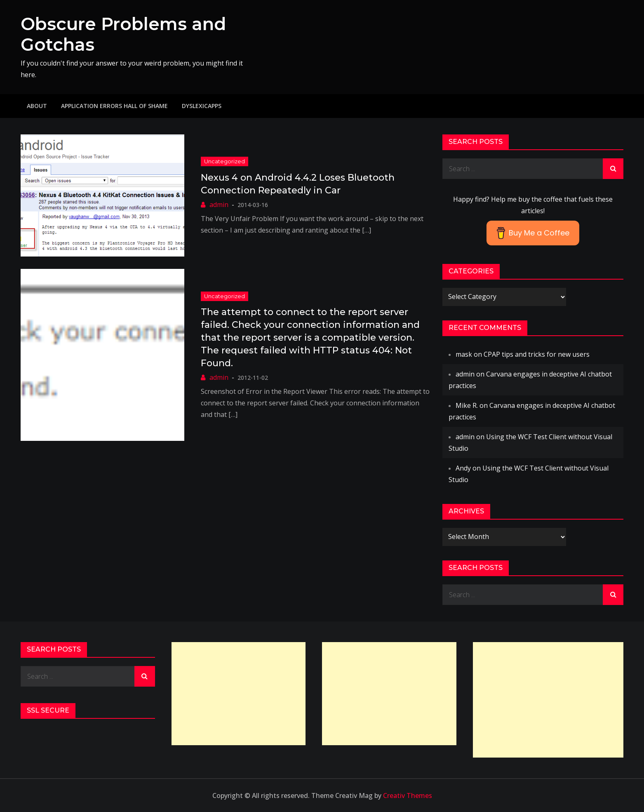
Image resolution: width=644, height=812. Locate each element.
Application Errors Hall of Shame (114, 106)
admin (218, 204)
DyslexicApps (201, 106)
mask (464, 354)
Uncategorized (224, 161)
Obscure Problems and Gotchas (123, 34)
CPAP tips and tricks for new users (537, 354)
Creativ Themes (407, 795)
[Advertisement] (239, 693)
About (37, 106)
